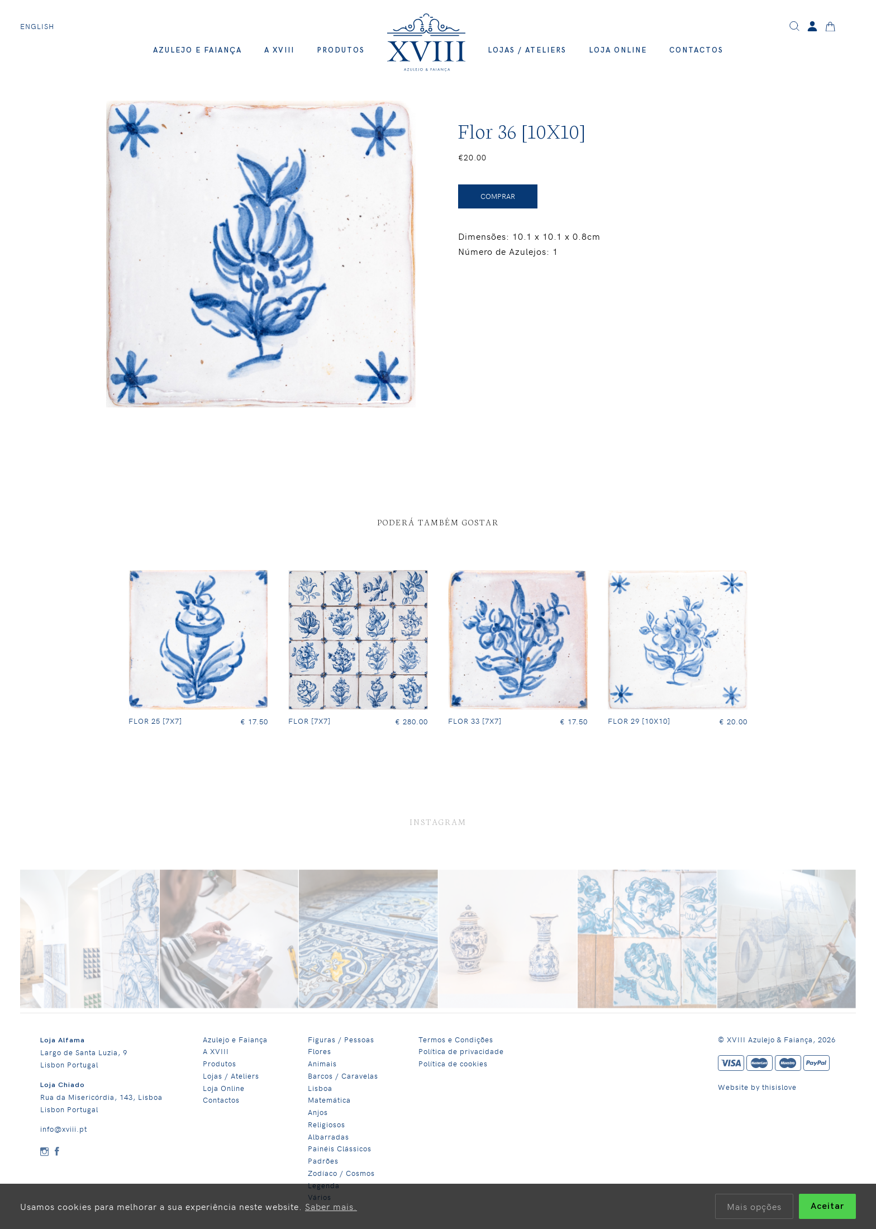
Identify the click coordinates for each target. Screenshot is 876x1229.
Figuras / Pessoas (341, 1037)
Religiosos (326, 1122)
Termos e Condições (455, 1037)
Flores (319, 1049)
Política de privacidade (461, 1049)
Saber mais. (331, 1206)
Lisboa (320, 1085)
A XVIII (279, 50)
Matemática (329, 1098)
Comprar (497, 196)
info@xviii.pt (63, 1127)
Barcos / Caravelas (343, 1074)
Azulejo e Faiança (197, 50)
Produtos (341, 50)
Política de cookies (453, 1061)
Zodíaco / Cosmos (341, 1171)
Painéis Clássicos (340, 1146)
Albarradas (328, 1134)
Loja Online (618, 50)
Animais (322, 1061)
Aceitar (827, 1206)
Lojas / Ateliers (527, 50)
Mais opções (754, 1206)
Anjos (318, 1110)
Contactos (696, 50)
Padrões (323, 1159)
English (37, 26)
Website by (740, 1085)
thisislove (779, 1085)
